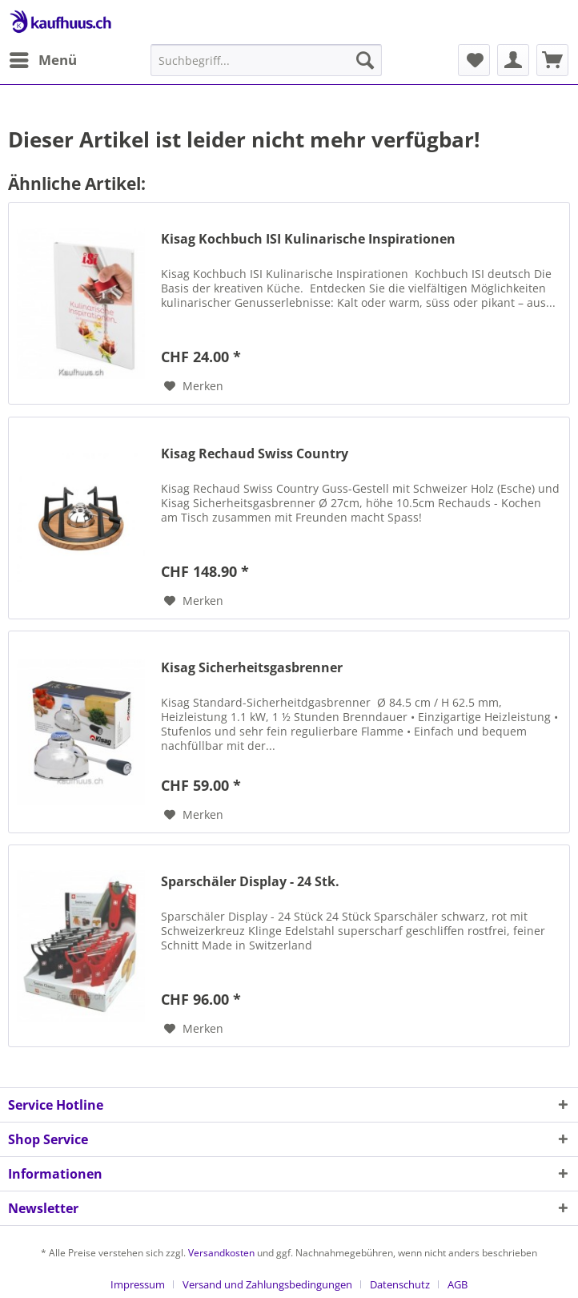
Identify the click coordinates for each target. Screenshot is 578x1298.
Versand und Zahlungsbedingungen (267, 1284)
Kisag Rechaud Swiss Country (254, 453)
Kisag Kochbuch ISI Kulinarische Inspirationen (308, 239)
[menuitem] (42, 60)
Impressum (137, 1284)
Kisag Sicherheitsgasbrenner (252, 667)
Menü (43, 58)
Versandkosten (221, 1253)
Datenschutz (400, 1284)
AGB (458, 1284)
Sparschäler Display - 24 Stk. (250, 881)
